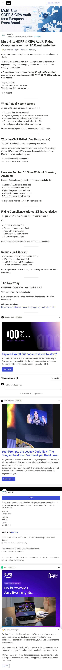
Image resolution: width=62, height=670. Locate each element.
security (32, 50)
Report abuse (38, 394)
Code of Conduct (25, 394)
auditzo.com (37, 36)
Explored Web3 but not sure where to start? (29, 354)
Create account (53, 3)
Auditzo (10, 34)
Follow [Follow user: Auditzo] (31, 498)
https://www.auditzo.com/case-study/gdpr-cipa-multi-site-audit (27, 307)
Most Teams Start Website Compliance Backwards (30, 550)
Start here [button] (7, 369)
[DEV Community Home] (8, 3)
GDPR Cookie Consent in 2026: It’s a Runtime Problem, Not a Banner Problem (30, 558)
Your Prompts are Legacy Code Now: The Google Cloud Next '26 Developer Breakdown (30, 453)
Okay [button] (6, 666)
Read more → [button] (8, 479)
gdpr (17, 50)
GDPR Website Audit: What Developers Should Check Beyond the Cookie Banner (30, 540)
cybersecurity (7, 50)
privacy (24, 50)
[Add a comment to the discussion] (33, 386)
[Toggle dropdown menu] (59, 317)
